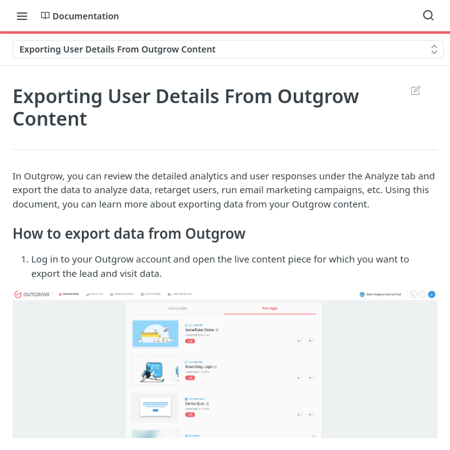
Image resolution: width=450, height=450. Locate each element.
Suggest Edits (415, 90)
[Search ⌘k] (428, 15)
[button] (225, 363)
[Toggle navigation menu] (21, 15)
